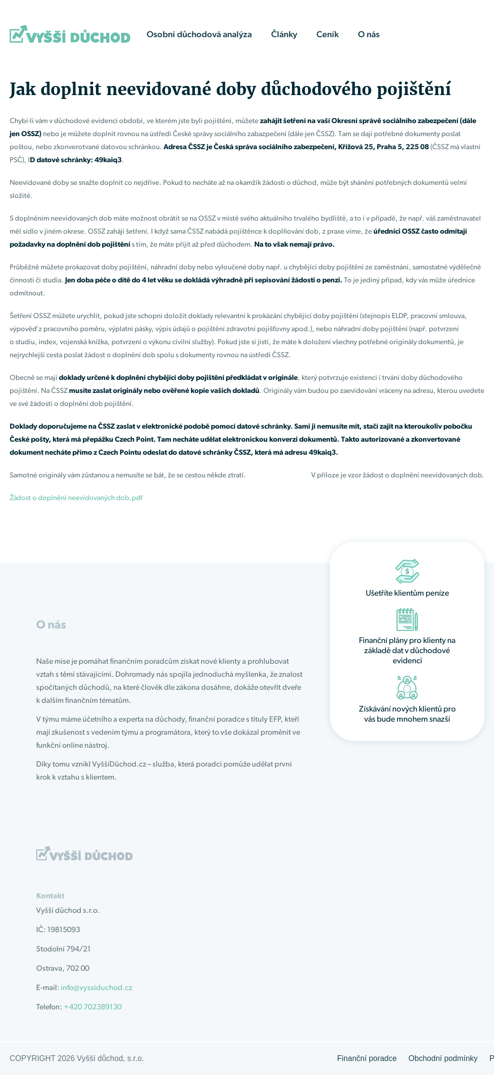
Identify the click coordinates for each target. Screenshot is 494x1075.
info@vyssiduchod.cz (96, 988)
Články (284, 35)
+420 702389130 (93, 1007)
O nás (369, 35)
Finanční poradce (367, 1058)
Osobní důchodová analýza (199, 35)
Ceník (327, 35)
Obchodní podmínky (443, 1058)
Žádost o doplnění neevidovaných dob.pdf (76, 498)
